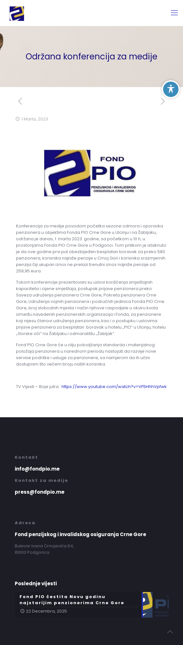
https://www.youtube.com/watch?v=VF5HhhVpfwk (114, 387)
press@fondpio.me (39, 492)
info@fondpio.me (37, 468)
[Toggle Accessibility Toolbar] (171, 89)
